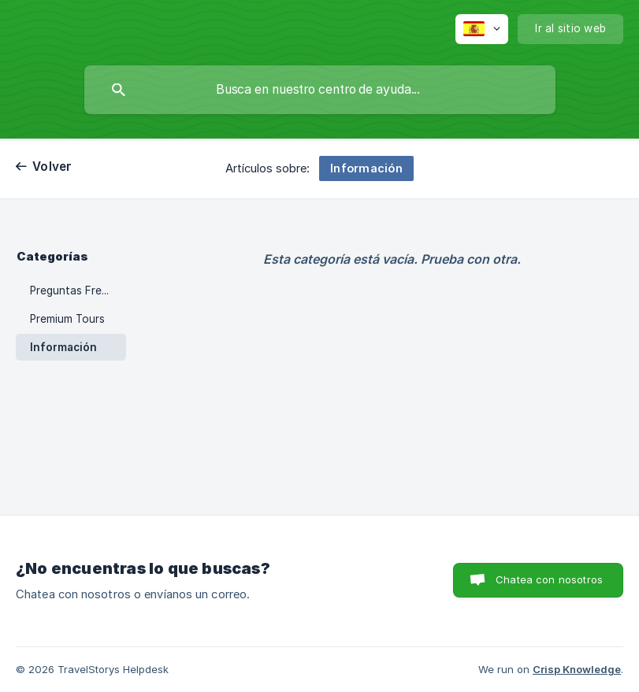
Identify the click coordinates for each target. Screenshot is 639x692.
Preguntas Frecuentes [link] (78, 290)
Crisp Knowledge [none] (577, 669)
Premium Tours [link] (67, 319)
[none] (481, 29)
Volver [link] (52, 166)
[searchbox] (319, 89)
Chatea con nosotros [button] (549, 579)
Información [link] (63, 347)
